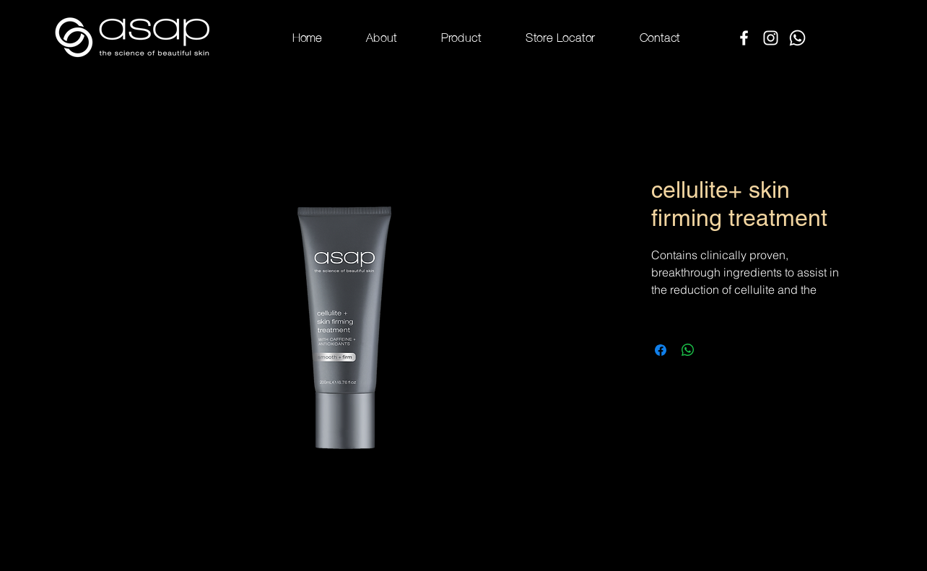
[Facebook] (744, 38)
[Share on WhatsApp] (688, 350)
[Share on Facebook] (660, 350)
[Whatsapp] (797, 38)
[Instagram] (770, 38)
